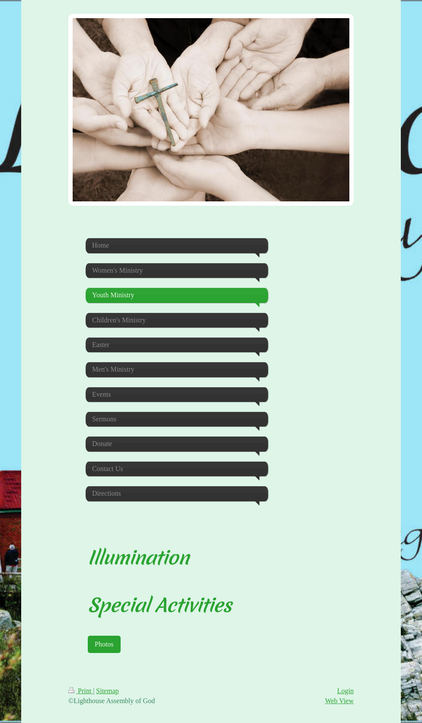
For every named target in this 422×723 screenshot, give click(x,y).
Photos (104, 644)
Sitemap (107, 690)
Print (80, 690)
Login (345, 690)
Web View (339, 700)
